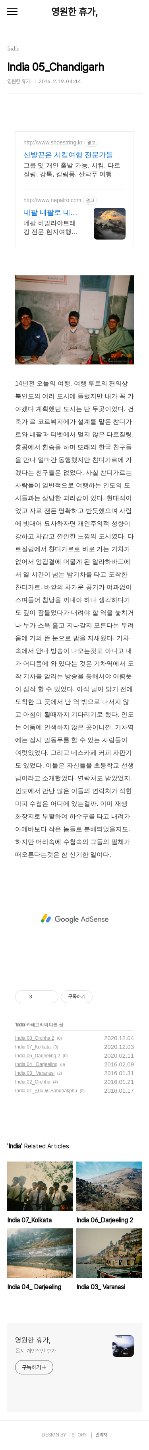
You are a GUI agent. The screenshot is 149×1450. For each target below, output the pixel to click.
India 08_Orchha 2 (34, 1038)
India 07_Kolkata (32, 1047)
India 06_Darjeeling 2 (37, 1055)
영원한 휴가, (74, 12)
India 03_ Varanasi (34, 1073)
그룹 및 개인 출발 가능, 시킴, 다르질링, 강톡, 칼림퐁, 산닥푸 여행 (71, 169)
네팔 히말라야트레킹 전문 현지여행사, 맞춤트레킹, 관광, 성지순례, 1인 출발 (49, 228)
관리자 (101, 1435)
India (20, 1024)
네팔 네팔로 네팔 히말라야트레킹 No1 (50, 213)
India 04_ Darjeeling (36, 1064)
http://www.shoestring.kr (53, 142)
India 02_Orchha (32, 1082)
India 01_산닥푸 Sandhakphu (46, 1090)
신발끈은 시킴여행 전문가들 (68, 155)
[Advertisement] (74, 919)
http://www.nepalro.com (52, 200)
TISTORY (77, 1435)
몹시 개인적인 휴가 (35, 1351)
